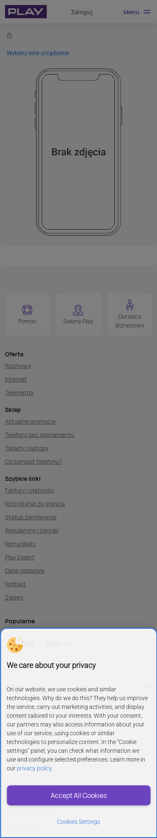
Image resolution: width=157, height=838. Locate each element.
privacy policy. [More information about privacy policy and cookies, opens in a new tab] (35, 768)
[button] (14, 645)
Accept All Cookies (79, 795)
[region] (78, 733)
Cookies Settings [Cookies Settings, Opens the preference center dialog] (78, 821)
